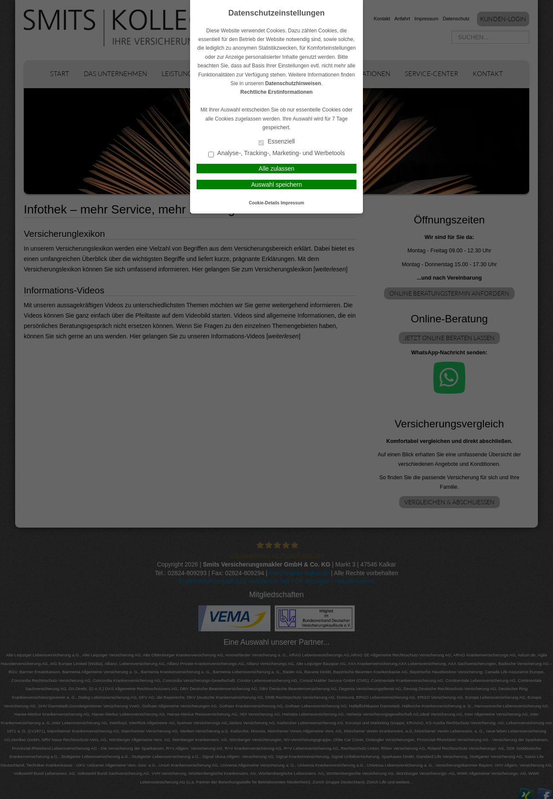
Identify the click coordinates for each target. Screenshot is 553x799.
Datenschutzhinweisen (293, 83)
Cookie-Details (264, 203)
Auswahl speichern (276, 184)
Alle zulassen (277, 168)
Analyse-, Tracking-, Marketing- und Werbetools (276, 153)
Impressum (292, 203)
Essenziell (276, 142)
